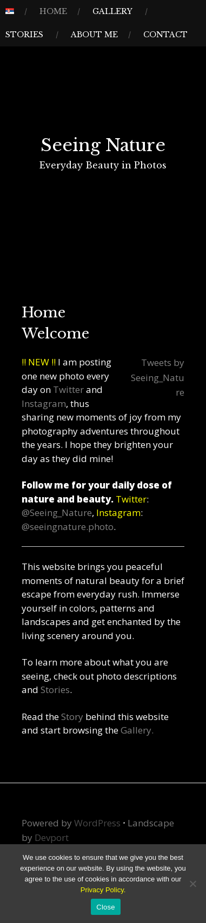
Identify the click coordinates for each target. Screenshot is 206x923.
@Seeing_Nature (57, 512)
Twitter (69, 389)
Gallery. (137, 730)
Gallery (112, 11)
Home (53, 11)
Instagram (44, 403)
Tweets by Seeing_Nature (157, 377)
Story (73, 716)
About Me (94, 34)
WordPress (97, 823)
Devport (52, 837)
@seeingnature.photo (68, 526)
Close (105, 907)
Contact (165, 34)
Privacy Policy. (103, 890)
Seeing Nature (103, 145)
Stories (24, 34)
